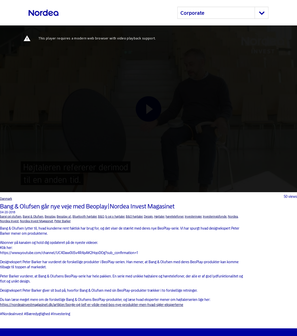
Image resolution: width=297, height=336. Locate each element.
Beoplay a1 (64, 216)
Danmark (6, 199)
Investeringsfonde (215, 216)
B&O (101, 216)
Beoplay (50, 216)
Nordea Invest (9, 221)
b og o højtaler (115, 216)
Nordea (233, 216)
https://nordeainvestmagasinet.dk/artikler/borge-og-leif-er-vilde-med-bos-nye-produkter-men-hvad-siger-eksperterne (91, 305)
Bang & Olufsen (33, 216)
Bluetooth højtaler (84, 216)
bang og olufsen (10, 216)
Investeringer (193, 216)
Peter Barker (62, 221)
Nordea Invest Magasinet (36, 221)
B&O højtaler (134, 216)
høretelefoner (174, 216)
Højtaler (159, 216)
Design (148, 216)
